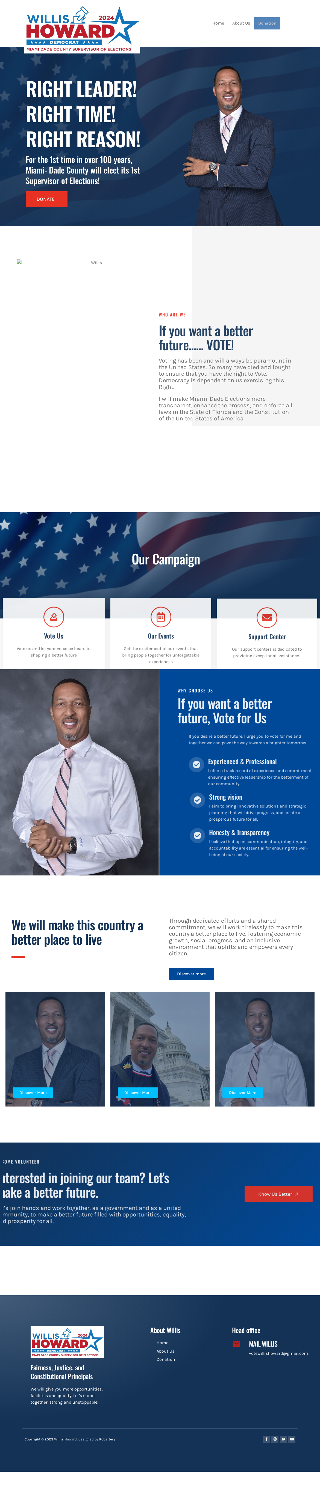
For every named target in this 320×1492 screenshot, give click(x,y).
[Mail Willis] (236, 1345)
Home (219, 23)
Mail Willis (263, 1345)
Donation (267, 23)
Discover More (34, 1093)
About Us (242, 23)
